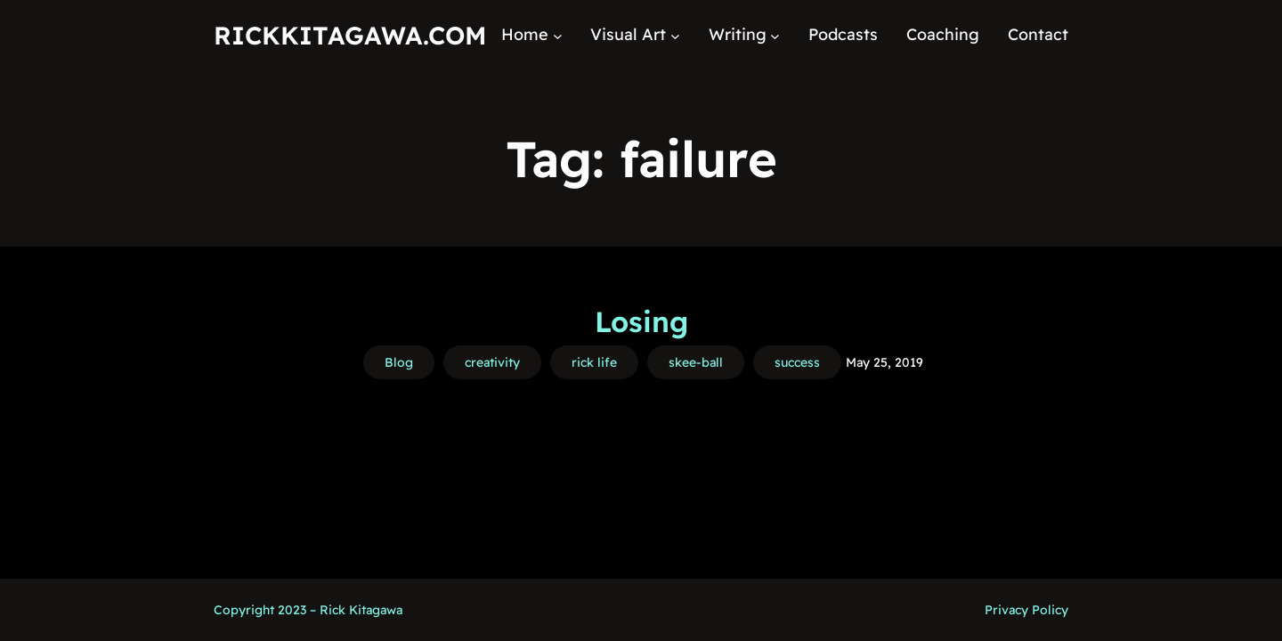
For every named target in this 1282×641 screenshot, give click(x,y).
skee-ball (696, 362)
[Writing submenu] (775, 35)
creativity (492, 362)
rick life (594, 362)
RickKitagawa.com (350, 35)
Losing (641, 321)
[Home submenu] (558, 35)
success (797, 362)
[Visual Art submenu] (675, 35)
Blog (399, 362)
